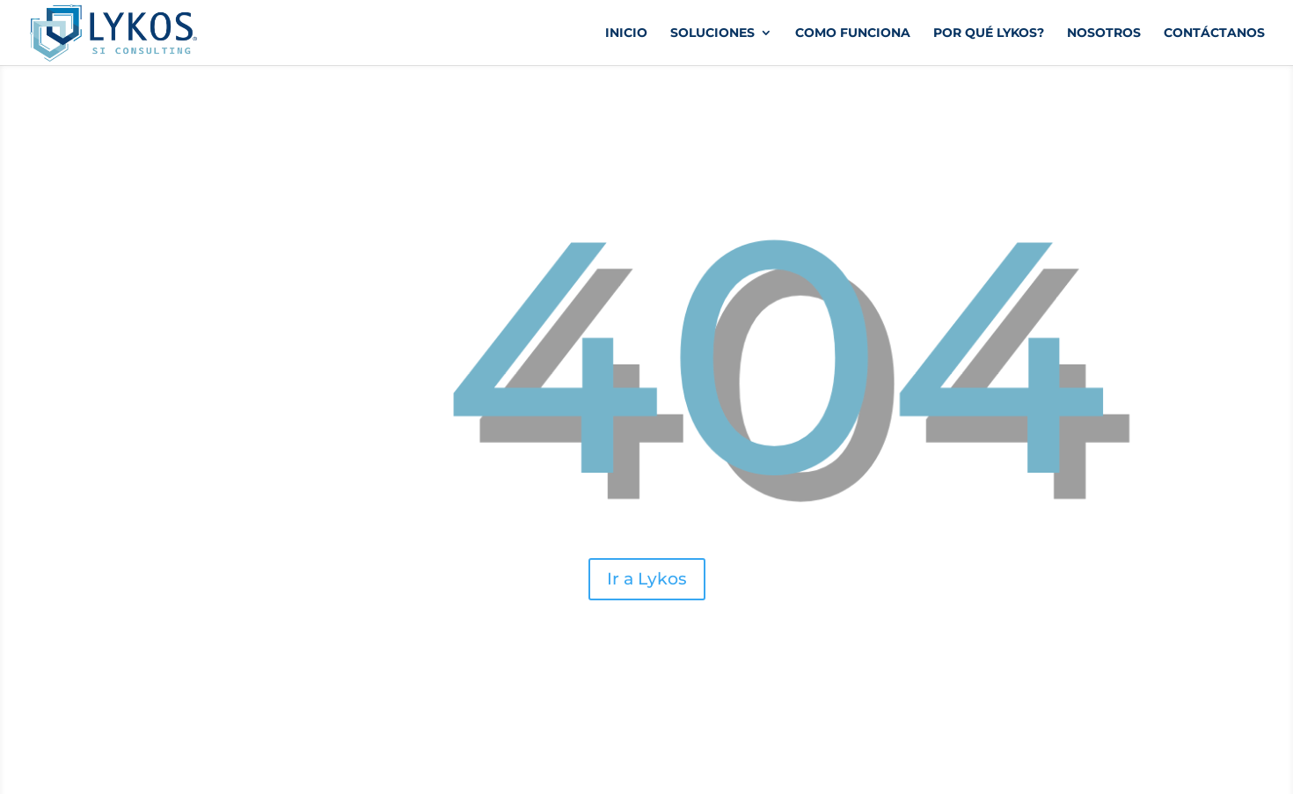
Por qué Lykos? (988, 33)
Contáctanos (1214, 33)
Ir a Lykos (646, 579)
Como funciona (852, 33)
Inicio (626, 33)
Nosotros (1104, 33)
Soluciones (712, 33)
